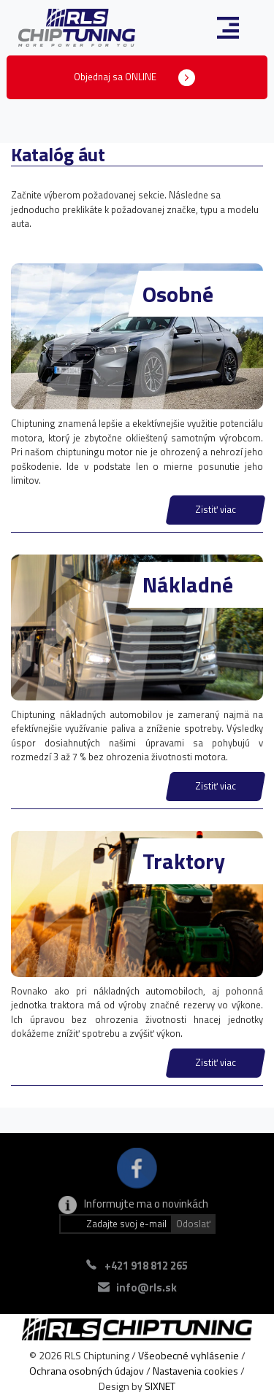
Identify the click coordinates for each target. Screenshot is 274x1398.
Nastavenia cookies (195, 1370)
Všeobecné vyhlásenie (188, 1355)
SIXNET (160, 1386)
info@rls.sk (146, 1287)
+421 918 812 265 (146, 1265)
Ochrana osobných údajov (86, 1370)
